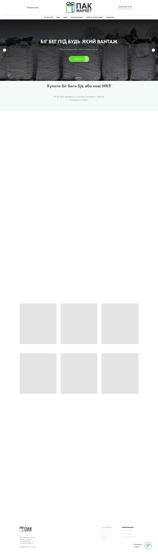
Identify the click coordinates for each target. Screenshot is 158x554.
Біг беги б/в (48, 17)
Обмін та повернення (127, 533)
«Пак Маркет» (107, 527)
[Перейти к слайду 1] (76, 77)
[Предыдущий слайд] (4, 50)
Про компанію (77, 17)
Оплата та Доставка (94, 17)
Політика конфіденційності (128, 536)
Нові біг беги (105, 536)
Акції (65, 17)
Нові (58, 17)
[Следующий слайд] (153, 50)
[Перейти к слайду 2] (79, 77)
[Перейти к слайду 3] (81, 77)
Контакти (110, 17)
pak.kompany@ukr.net (125, 9)
